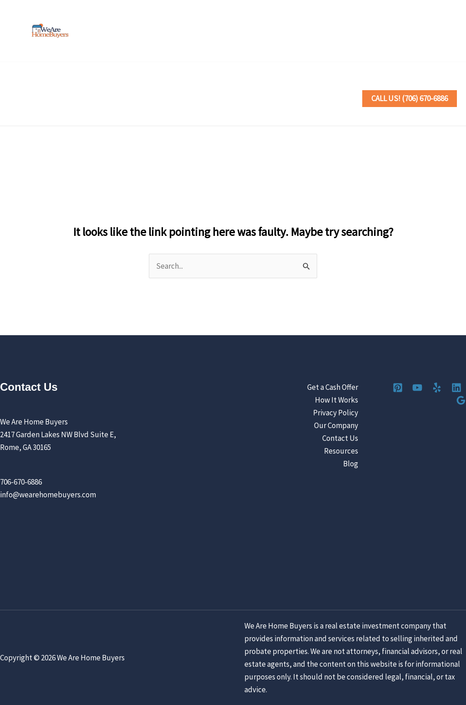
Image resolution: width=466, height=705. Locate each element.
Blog (356, 464)
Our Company (341, 425)
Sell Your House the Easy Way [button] (104, 84)
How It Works (342, 400)
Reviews (300, 85)
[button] (152, 84)
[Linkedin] (431, 31)
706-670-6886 (21, 482)
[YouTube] (391, 31)
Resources (346, 451)
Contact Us (104, 112)
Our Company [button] (43, 112)
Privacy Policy (341, 413)
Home (27, 85)
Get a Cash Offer (338, 387)
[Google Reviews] (451, 31)
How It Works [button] (198, 84)
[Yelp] (411, 31)
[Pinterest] (371, 31)
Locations (255, 85)
